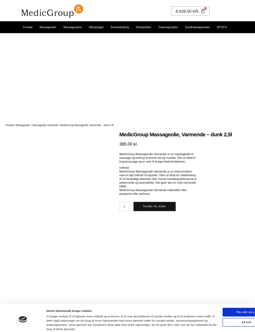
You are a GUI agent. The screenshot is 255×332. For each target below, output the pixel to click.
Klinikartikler (143, 27)
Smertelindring (119, 27)
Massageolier (47, 27)
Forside (27, 27)
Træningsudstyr (168, 27)
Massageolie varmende (45, 125)
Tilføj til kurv (154, 206)
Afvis (225, 308)
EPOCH (222, 27)
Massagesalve (73, 27)
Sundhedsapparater (197, 27)
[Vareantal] (124, 206)
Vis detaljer (53, 325)
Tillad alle (225, 298)
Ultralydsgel (96, 27)
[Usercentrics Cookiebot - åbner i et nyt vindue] (22, 325)
